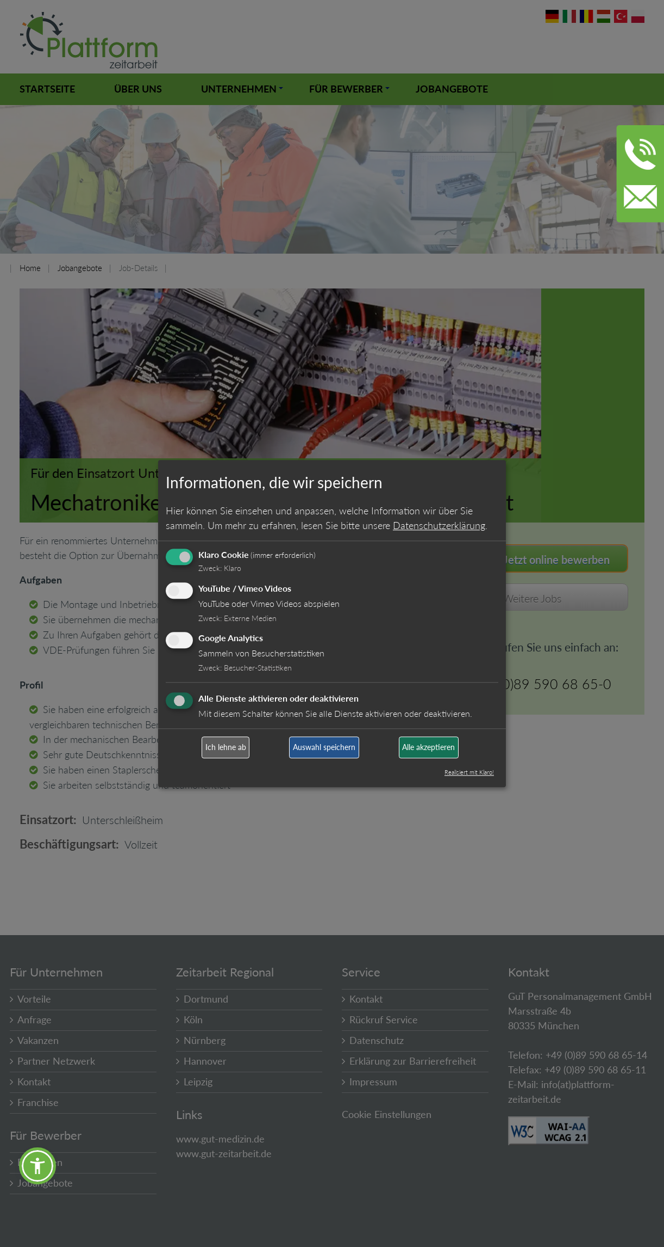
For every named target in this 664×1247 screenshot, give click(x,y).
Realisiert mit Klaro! (469, 772)
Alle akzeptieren (428, 747)
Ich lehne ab (225, 747)
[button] (37, 1166)
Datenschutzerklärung (439, 525)
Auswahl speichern (324, 747)
